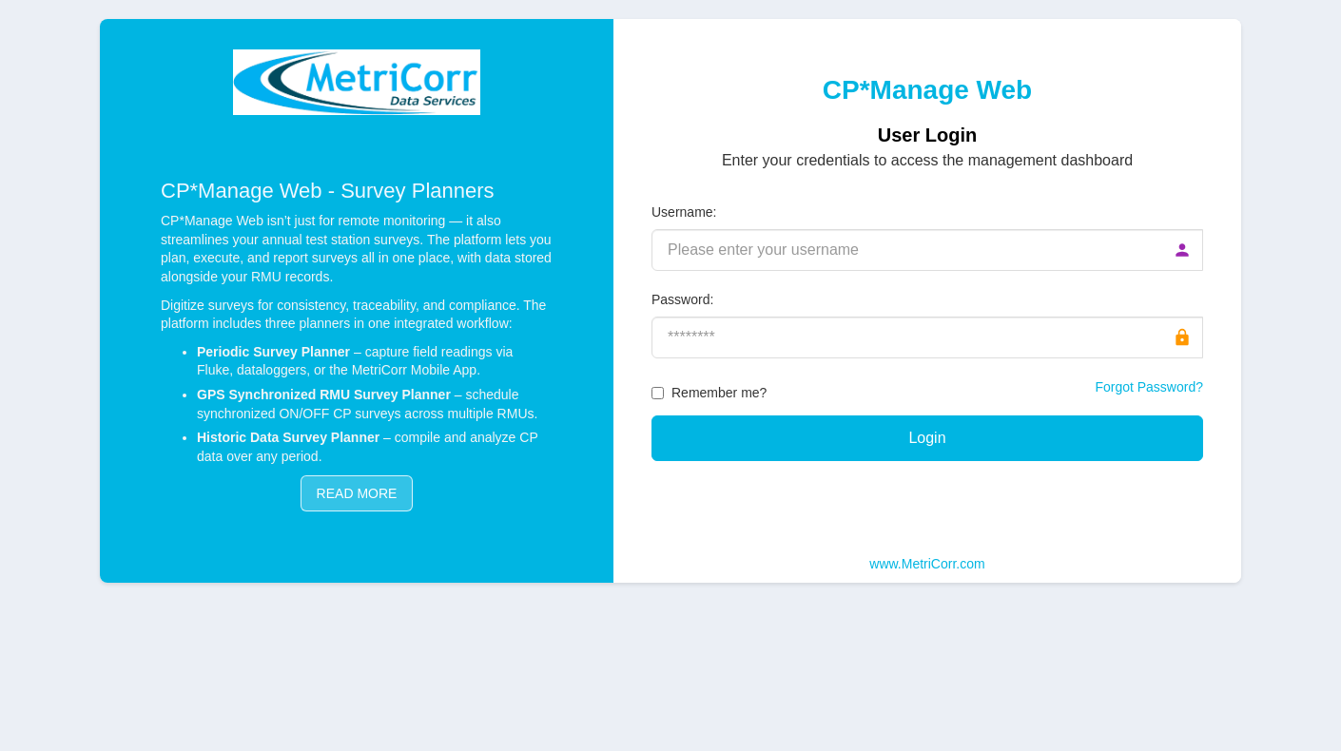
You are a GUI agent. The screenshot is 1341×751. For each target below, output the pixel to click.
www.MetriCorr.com (926, 563)
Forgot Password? (1149, 387)
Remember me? (719, 392)
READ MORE (357, 493)
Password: (682, 299)
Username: (683, 212)
